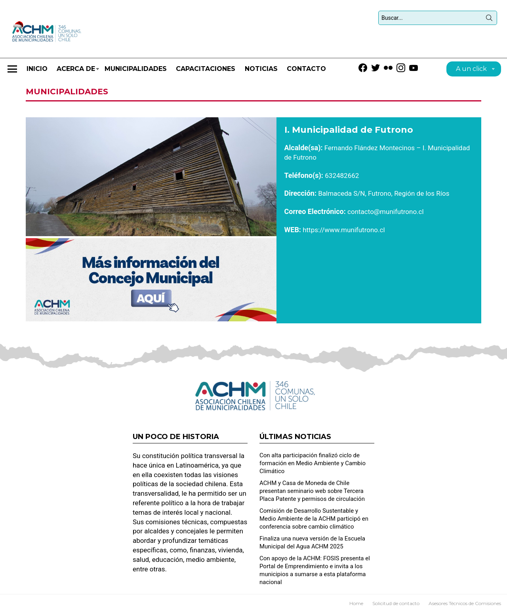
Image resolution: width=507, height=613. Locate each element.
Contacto (306, 69)
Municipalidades (136, 69)
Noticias (261, 69)
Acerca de (76, 72)
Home (356, 603)
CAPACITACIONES (205, 69)
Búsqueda (489, 19)
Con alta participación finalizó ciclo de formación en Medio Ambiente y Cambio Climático (312, 463)
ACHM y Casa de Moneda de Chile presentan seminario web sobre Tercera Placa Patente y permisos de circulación (312, 490)
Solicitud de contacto (395, 603)
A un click (471, 70)
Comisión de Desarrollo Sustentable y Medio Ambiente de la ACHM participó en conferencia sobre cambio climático (313, 518)
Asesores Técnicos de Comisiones (465, 603)
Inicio (37, 69)
